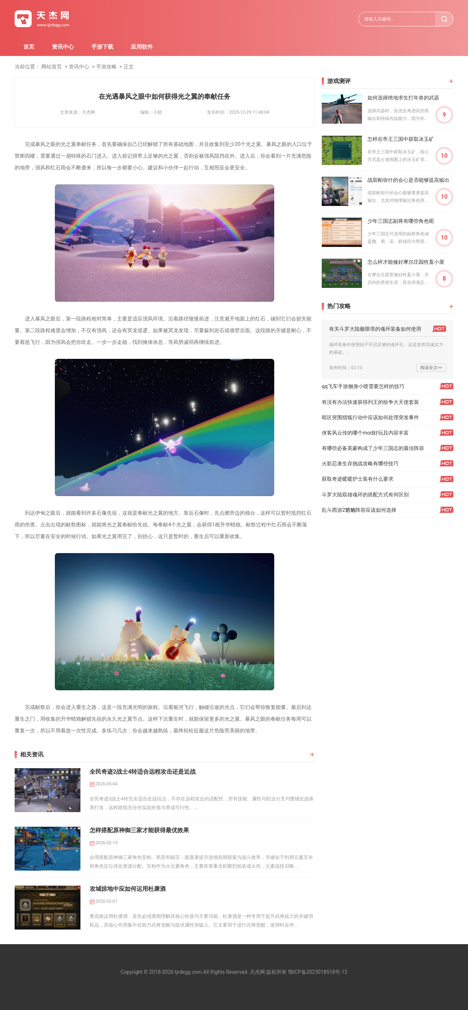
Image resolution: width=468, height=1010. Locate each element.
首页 (28, 47)
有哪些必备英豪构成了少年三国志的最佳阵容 (373, 448)
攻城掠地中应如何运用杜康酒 (128, 888)
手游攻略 (106, 67)
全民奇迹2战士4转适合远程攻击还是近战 (143, 771)
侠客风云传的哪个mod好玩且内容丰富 (365, 433)
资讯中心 (63, 47)
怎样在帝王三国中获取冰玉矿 (400, 139)
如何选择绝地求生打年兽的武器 (403, 98)
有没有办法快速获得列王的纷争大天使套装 (370, 402)
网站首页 (51, 67)
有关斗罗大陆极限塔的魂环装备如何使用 (375, 329)
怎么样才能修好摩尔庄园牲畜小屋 (405, 262)
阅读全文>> (431, 367)
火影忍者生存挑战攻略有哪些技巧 (360, 463)
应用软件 (142, 47)
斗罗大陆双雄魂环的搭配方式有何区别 (365, 495)
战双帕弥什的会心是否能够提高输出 (408, 180)
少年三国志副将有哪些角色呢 (400, 221)
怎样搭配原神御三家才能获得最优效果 (139, 830)
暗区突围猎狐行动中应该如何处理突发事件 (370, 417)
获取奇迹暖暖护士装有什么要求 (357, 479)
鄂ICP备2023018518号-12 (317, 972)
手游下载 (102, 47)
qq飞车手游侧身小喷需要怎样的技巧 (363, 386)
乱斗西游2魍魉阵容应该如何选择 (359, 510)
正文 (129, 67)
